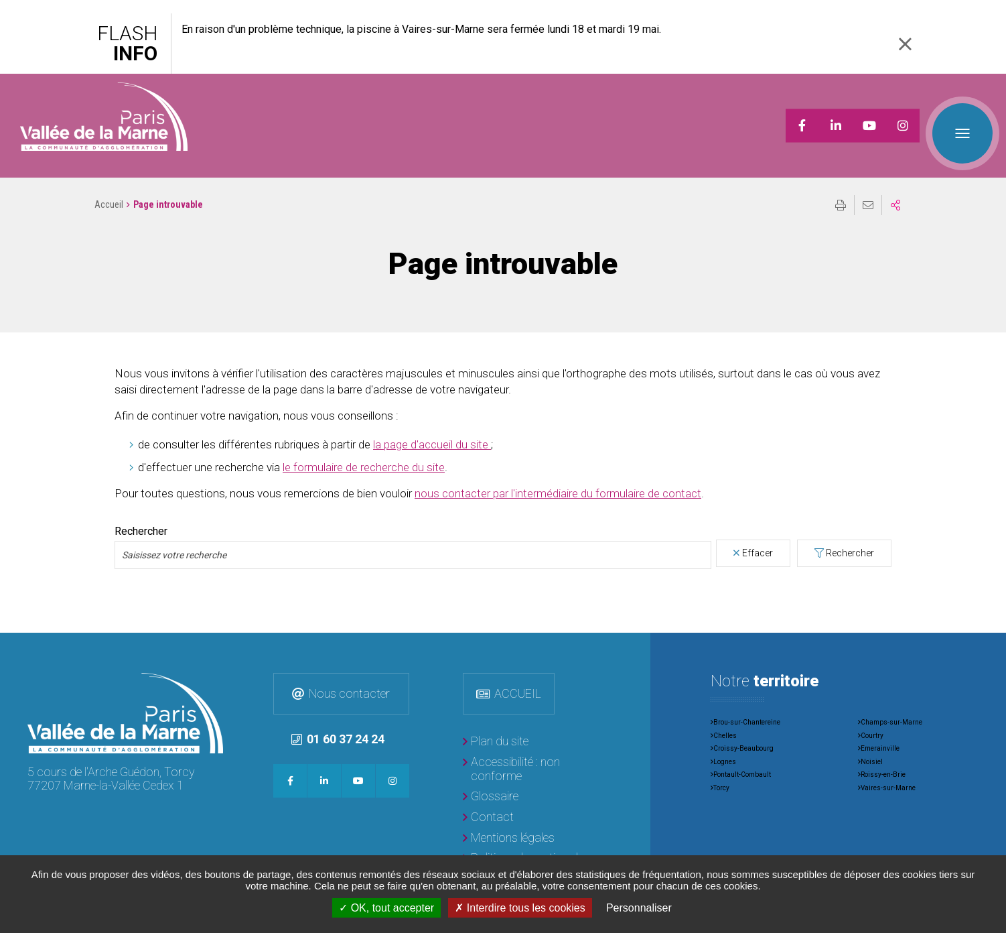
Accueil (108, 187)
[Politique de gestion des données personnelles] (530, 848)
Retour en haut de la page (986, 636)
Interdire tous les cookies (520, 908)
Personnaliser (639, 908)
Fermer (905, 44)
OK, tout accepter (386, 908)
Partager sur (895, 188)
